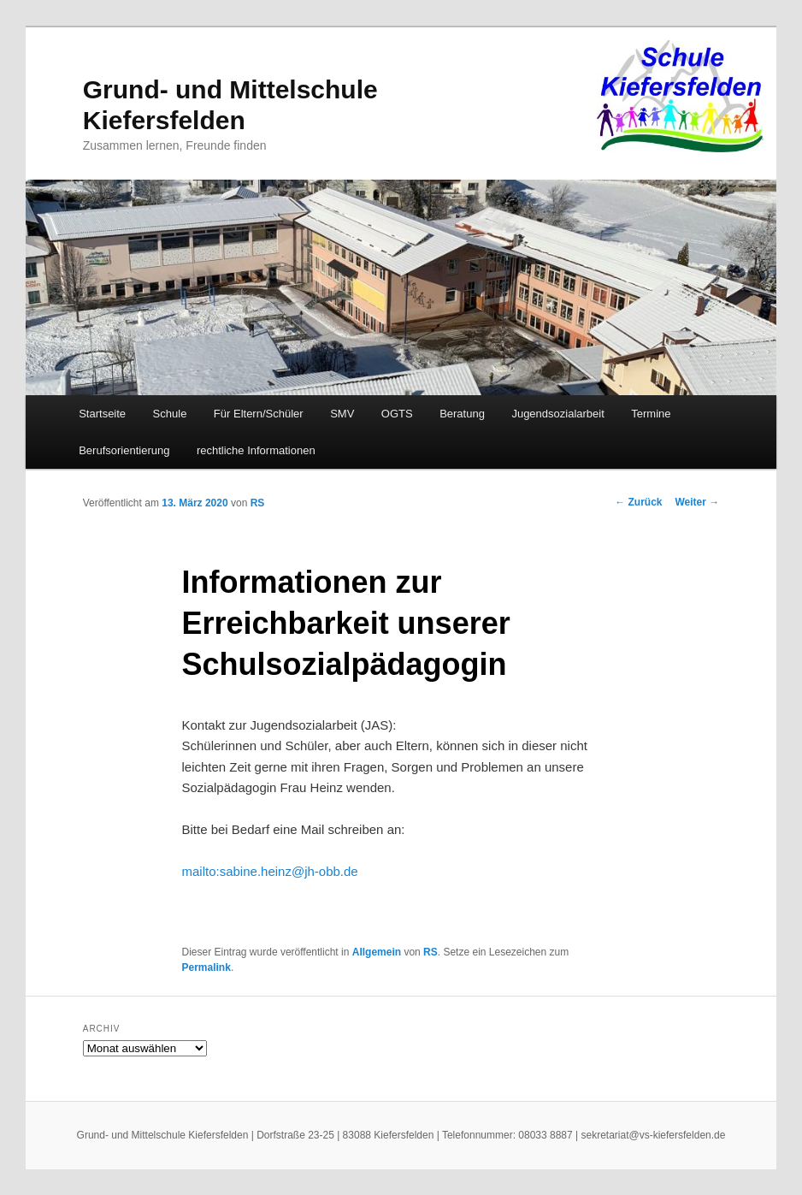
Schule (170, 413)
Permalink (206, 967)
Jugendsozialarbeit (557, 413)
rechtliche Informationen (256, 450)
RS (258, 503)
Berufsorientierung (124, 450)
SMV (342, 413)
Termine (650, 413)
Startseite (102, 413)
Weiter (697, 502)
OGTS (397, 413)
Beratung (462, 413)
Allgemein (376, 952)
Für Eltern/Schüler (259, 413)
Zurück (638, 502)
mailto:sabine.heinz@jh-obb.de (270, 871)
